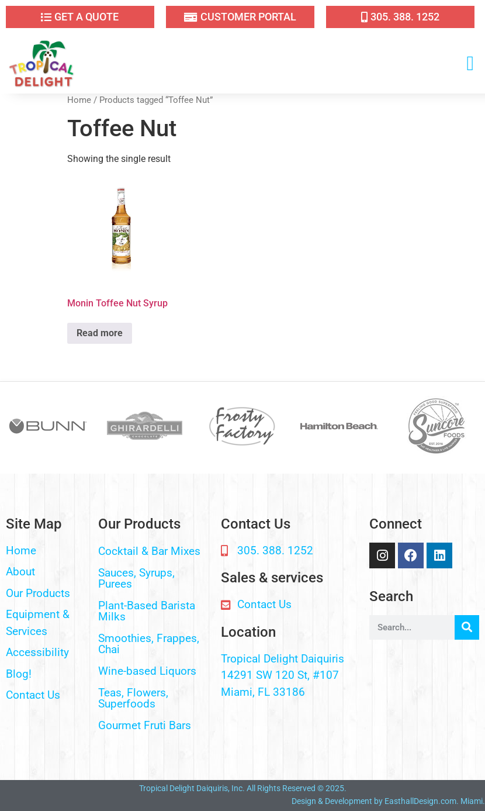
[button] (470, 64)
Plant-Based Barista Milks (146, 611)
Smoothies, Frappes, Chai (148, 643)
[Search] (467, 627)
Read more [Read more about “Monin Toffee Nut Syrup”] (100, 333)
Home (79, 100)
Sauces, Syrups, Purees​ (136, 578)
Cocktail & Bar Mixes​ (149, 551)
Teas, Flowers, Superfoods (133, 698)
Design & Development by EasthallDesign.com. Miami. (388, 801)
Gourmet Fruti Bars (144, 725)
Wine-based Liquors (147, 671)
